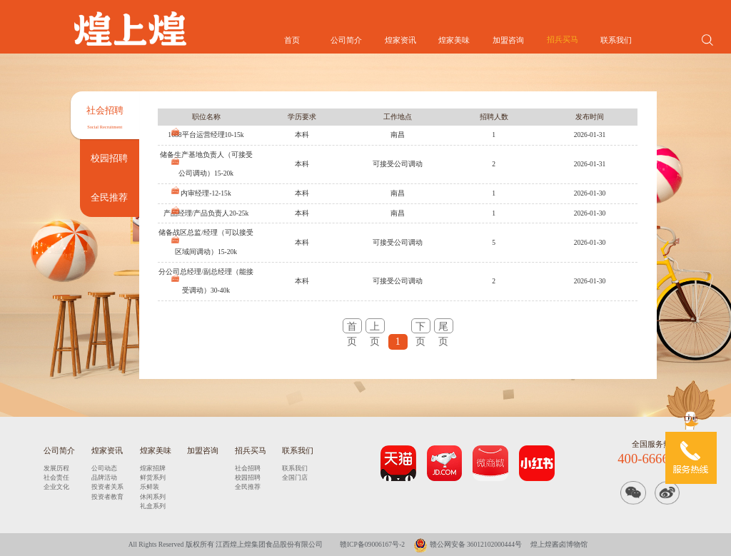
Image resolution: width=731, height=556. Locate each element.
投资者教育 (107, 496)
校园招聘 (248, 477)
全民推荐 (248, 486)
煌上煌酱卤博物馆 (559, 544)
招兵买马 (562, 40)
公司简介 (346, 40)
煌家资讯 (400, 40)
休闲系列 (153, 496)
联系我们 (616, 40)
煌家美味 (454, 40)
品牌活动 (104, 477)
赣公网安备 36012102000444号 (467, 544)
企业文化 (56, 486)
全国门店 (295, 477)
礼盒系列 (153, 506)
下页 (420, 327)
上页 (375, 327)
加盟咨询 (508, 40)
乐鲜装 (149, 486)
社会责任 (56, 477)
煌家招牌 (153, 468)
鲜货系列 (153, 477)
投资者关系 (107, 486)
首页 (292, 40)
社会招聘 (248, 468)
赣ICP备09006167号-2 (372, 544)
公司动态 (104, 468)
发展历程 (56, 468)
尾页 (443, 327)
